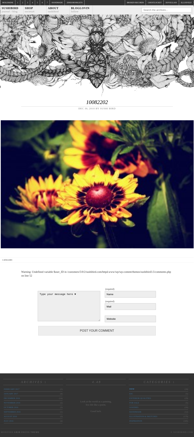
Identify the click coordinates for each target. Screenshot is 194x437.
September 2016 (12, 412)
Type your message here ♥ (69, 306)
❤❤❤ (131, 389)
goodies (133, 407)
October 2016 (11, 407)
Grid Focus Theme (26, 432)
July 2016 (8, 421)
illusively (186, 3)
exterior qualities (140, 398)
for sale (134, 403)
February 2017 (11, 389)
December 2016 (12, 398)
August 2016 (10, 416)
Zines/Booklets (74, 3)
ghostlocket (155, 3)
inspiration (135, 421)
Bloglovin (80, 10)
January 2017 (11, 393)
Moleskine (7, 3)
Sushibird (10, 10)
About (53, 10)
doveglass (171, 3)
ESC (131, 393)
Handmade (57, 3)
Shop (29, 10)
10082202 (97, 102)
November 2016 (12, 403)
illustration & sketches (143, 416)
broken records (135, 3)
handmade (135, 412)
